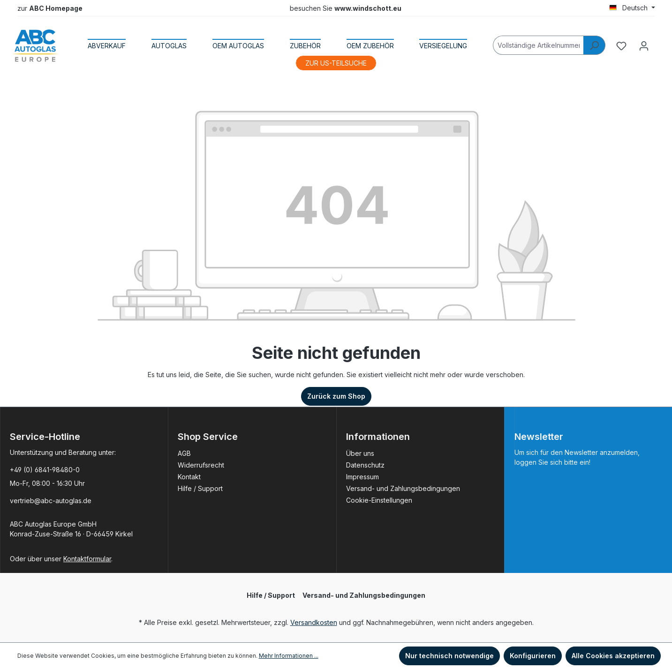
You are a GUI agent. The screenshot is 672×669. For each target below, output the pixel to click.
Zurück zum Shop (336, 396)
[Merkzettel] (621, 46)
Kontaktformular (87, 559)
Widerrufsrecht (201, 465)
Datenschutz (365, 465)
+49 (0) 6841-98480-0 (45, 470)
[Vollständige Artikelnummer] (538, 45)
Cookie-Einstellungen (379, 500)
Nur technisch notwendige (449, 656)
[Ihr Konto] (644, 46)
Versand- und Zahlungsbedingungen (403, 488)
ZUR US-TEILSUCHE (336, 63)
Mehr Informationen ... (288, 655)
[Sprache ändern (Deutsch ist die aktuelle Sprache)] (632, 8)
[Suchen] (594, 45)
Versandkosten (313, 622)
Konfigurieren (533, 656)
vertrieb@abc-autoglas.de (50, 501)
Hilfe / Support (200, 488)
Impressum (362, 477)
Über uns (360, 453)
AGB (184, 453)
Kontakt (189, 477)
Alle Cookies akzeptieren (613, 656)
